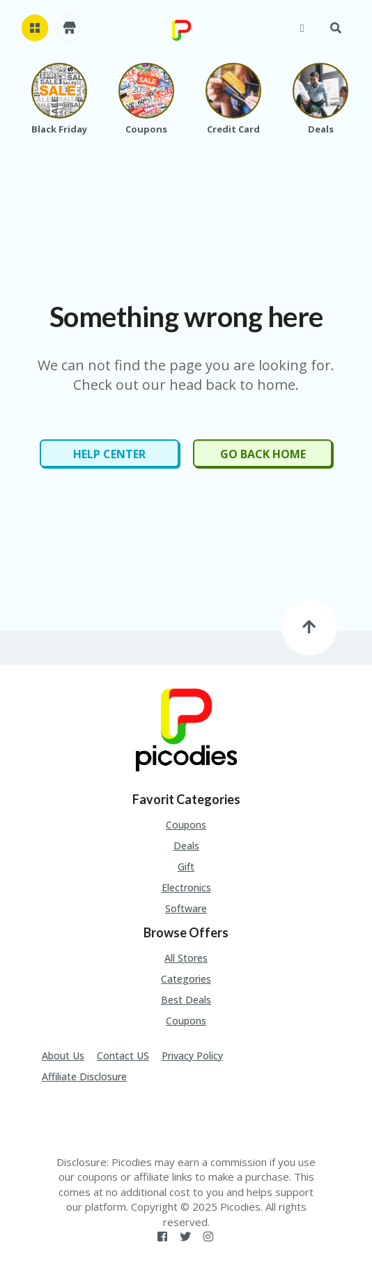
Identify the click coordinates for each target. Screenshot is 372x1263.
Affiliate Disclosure (84, 1076)
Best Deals (186, 999)
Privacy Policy (192, 1055)
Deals (186, 845)
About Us (63, 1055)
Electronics (186, 887)
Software (186, 908)
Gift (186, 866)
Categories (186, 978)
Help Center (109, 454)
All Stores (186, 958)
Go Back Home (263, 454)
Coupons (186, 824)
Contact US (123, 1055)
